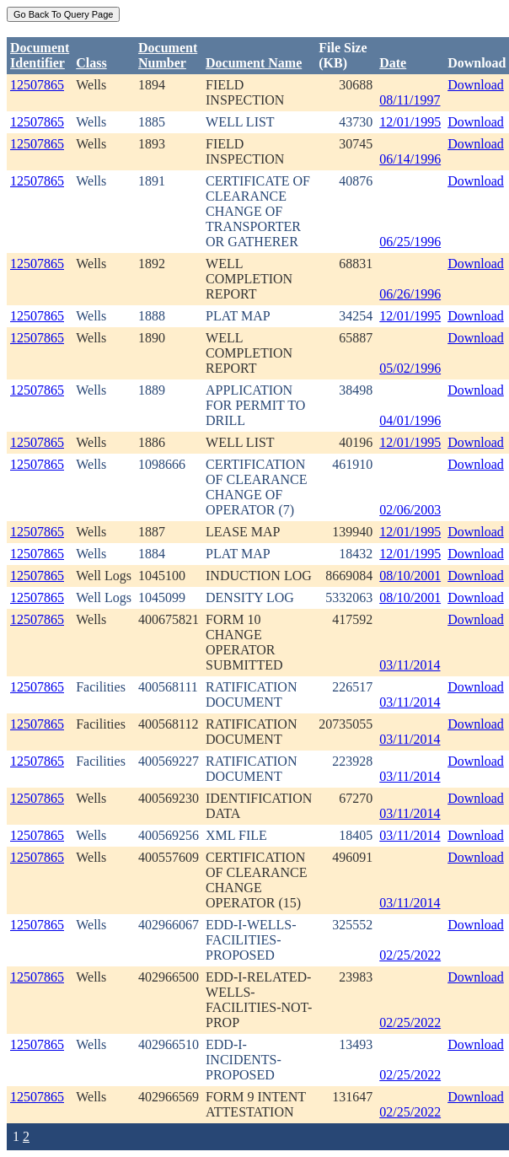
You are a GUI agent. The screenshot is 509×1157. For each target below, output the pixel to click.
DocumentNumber (167, 55)
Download (475, 85)
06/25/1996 (410, 241)
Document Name (254, 63)
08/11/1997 (409, 100)
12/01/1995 (410, 122)
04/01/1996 (410, 420)
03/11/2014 (409, 665)
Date (392, 63)
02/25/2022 (410, 955)
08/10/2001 (410, 575)
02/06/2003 (410, 510)
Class (91, 63)
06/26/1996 (410, 294)
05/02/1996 (410, 368)
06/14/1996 (410, 159)
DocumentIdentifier (39, 55)
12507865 (37, 85)
